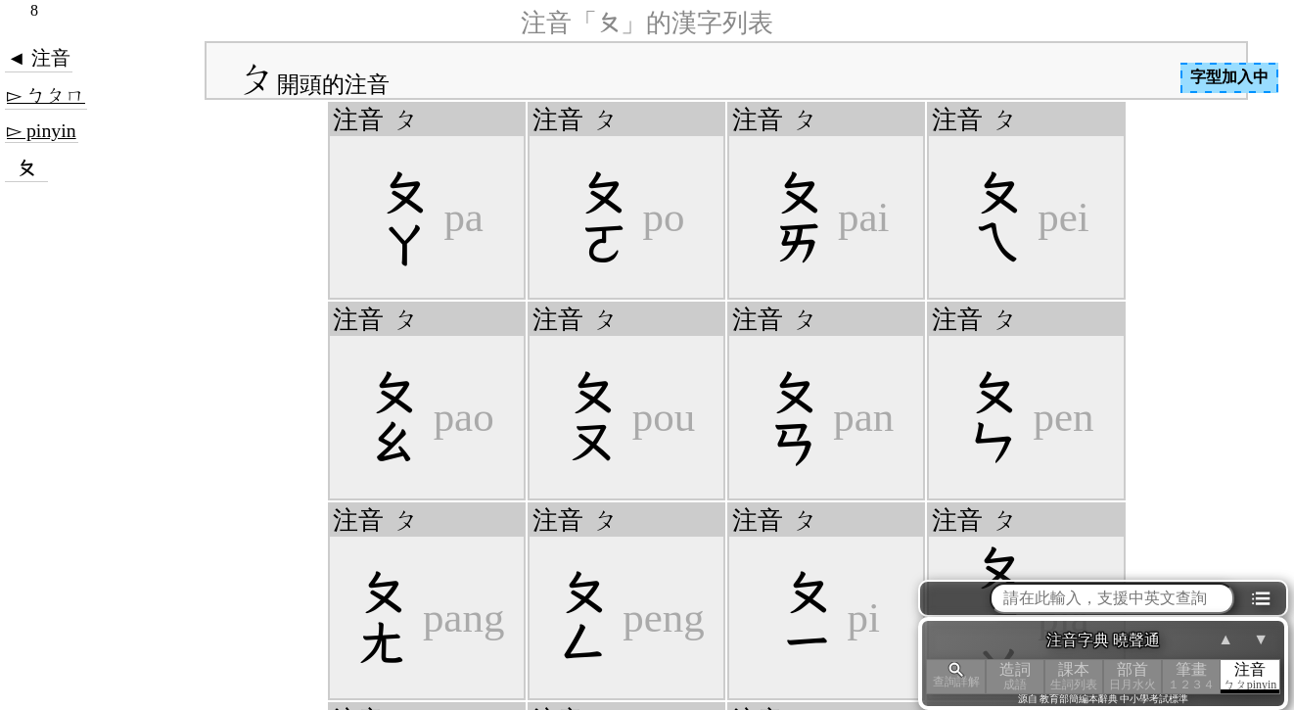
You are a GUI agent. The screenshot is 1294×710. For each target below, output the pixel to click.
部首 (1132, 676)
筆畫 (1191, 676)
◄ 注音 (38, 58)
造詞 (1015, 676)
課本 (1073, 676)
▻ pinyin (41, 130)
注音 (1250, 676)
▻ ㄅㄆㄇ (46, 95)
